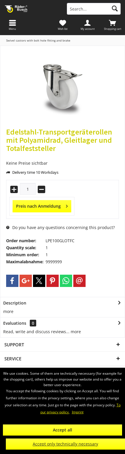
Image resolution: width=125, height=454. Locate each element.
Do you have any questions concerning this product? (60, 227)
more (8, 311)
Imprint (78, 412)
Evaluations (14, 323)
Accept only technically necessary (65, 444)
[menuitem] (112, 25)
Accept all (62, 430)
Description (14, 303)
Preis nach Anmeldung (42, 205)
